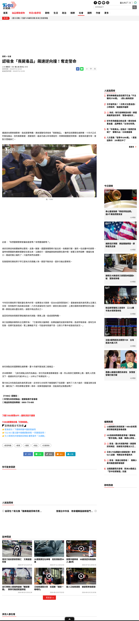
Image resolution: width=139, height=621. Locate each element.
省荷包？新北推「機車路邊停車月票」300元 (26, 511)
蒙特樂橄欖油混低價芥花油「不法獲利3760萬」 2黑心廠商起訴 (121, 97)
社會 (9, 56)
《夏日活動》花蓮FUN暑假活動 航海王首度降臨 (29, 18)
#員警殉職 (7, 445)
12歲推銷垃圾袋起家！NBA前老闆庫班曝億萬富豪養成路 (122, 428)
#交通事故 (45, 445)
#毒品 (35, 445)
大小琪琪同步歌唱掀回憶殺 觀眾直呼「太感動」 (25, 436)
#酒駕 (27, 445)
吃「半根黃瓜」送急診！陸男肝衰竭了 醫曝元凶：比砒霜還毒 (121, 130)
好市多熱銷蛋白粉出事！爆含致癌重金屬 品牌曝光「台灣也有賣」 (121, 122)
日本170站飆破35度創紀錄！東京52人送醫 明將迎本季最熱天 (121, 453)
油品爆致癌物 (18, 13)
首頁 (4, 56)
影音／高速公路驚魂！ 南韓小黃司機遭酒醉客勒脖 (122, 461)
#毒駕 (18, 445)
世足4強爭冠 (35, 13)
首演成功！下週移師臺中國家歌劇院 (20, 429)
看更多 (49, 598)
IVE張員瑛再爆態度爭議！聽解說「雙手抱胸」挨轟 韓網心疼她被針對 (121, 437)
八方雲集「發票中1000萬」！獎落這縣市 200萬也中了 (122, 139)
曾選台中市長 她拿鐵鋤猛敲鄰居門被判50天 (78, 511)
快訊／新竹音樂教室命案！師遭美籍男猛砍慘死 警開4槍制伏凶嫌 (122, 114)
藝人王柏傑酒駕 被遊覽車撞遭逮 (81, 587)
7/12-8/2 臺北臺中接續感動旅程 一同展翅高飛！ (25, 433)
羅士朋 (17, 67)
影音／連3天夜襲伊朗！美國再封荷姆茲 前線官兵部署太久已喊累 (121, 445)
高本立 (22, 67)
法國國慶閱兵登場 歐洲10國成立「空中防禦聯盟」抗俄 (121, 470)
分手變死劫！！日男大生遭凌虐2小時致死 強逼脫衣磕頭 (121, 105)
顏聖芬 (8, 67)
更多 (106, 13)
